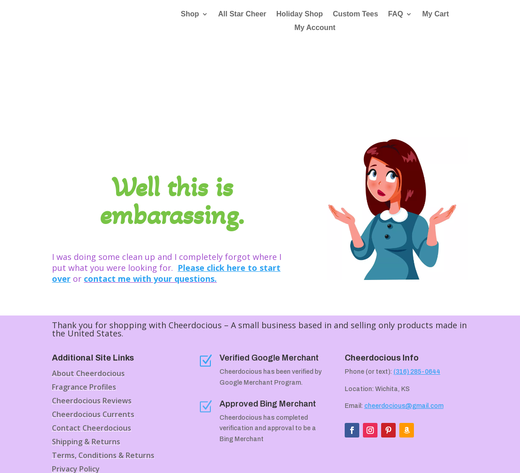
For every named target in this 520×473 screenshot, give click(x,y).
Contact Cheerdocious (91, 363)
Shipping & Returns (86, 377)
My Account (314, 28)
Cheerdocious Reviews (92, 336)
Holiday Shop (299, 14)
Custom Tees (355, 14)
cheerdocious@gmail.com (404, 340)
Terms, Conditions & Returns (103, 391)
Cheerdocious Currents (93, 350)
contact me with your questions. (150, 213)
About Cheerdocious (88, 309)
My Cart (435, 14)
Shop (190, 14)
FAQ (395, 14)
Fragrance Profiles (84, 322)
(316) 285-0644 (416, 306)
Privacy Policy (76, 404)
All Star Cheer (242, 14)
